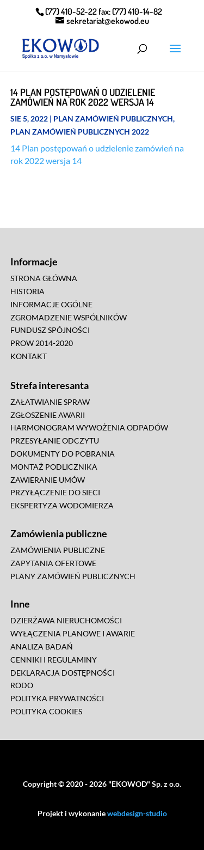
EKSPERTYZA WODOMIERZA (62, 505)
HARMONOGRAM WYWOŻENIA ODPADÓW (89, 427)
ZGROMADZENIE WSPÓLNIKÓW (68, 317)
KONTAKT (28, 356)
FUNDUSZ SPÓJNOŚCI (50, 330)
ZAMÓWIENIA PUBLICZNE (57, 550)
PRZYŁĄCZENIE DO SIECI (55, 492)
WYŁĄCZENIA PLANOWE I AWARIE (72, 633)
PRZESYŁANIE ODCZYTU (54, 440)
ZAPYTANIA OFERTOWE (53, 563)
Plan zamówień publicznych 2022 (79, 131)
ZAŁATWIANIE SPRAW (50, 401)
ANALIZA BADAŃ (41, 646)
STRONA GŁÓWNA (43, 278)
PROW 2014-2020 (41, 343)
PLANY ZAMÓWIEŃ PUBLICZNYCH (72, 576)
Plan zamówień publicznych (113, 118)
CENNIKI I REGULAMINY (53, 659)
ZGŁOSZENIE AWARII (47, 415)
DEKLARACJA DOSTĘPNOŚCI (62, 672)
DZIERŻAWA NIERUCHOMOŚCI (66, 620)
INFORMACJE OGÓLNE (51, 304)
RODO (21, 685)
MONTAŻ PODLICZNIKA (53, 466)
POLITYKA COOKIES (46, 711)
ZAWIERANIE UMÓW (47, 479)
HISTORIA (27, 291)
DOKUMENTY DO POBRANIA (62, 453)
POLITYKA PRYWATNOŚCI (57, 698)
